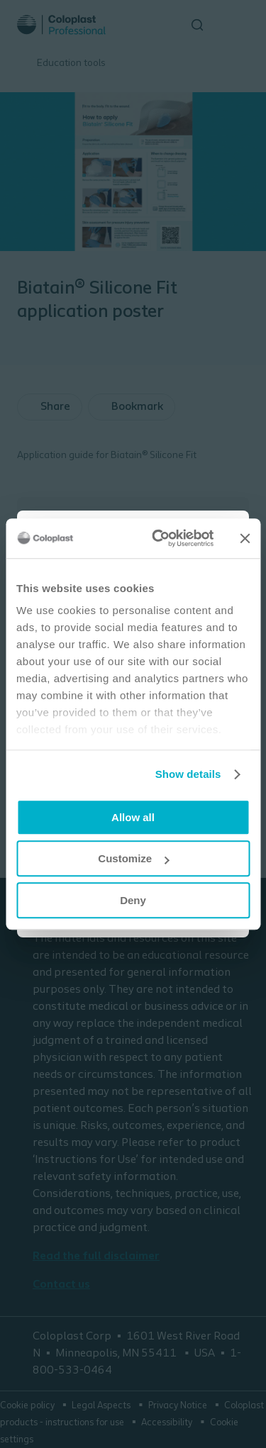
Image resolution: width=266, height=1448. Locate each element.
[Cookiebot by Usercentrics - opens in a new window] (159, 538)
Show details (188, 774)
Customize (133, 858)
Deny (133, 900)
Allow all (133, 817)
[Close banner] (245, 538)
